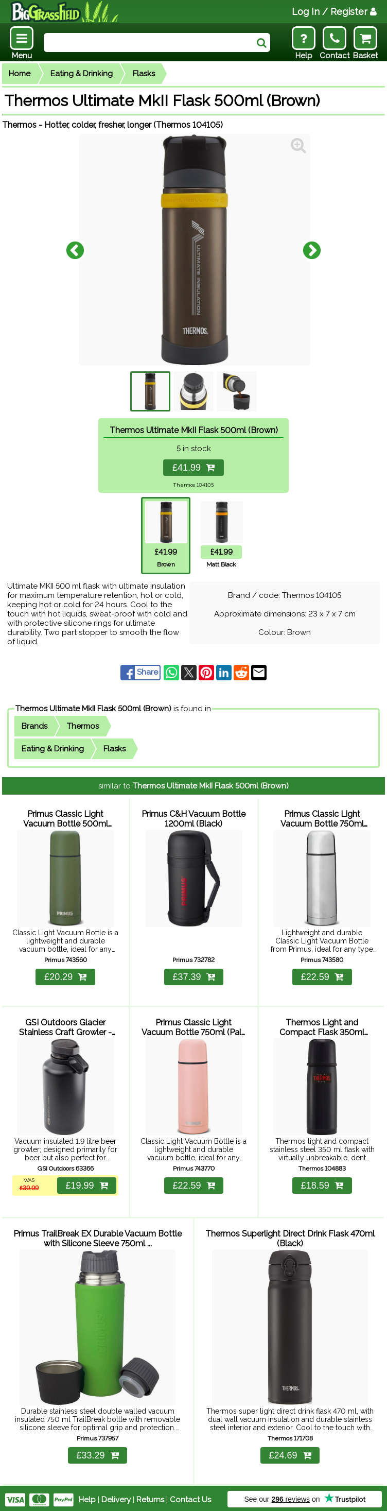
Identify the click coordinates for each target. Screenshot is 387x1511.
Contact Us (190, 1496)
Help (87, 1496)
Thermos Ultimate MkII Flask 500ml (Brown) (93, 708)
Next (312, 250)
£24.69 (290, 1452)
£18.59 (322, 1184)
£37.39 (193, 976)
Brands (34, 726)
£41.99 (193, 467)
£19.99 (86, 1184)
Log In (334, 11)
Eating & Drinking (81, 73)
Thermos (83, 726)
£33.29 (97, 1452)
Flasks (144, 73)
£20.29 (65, 976)
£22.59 (322, 976)
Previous (75, 250)
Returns (150, 1496)
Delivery (116, 1496)
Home (19, 73)
